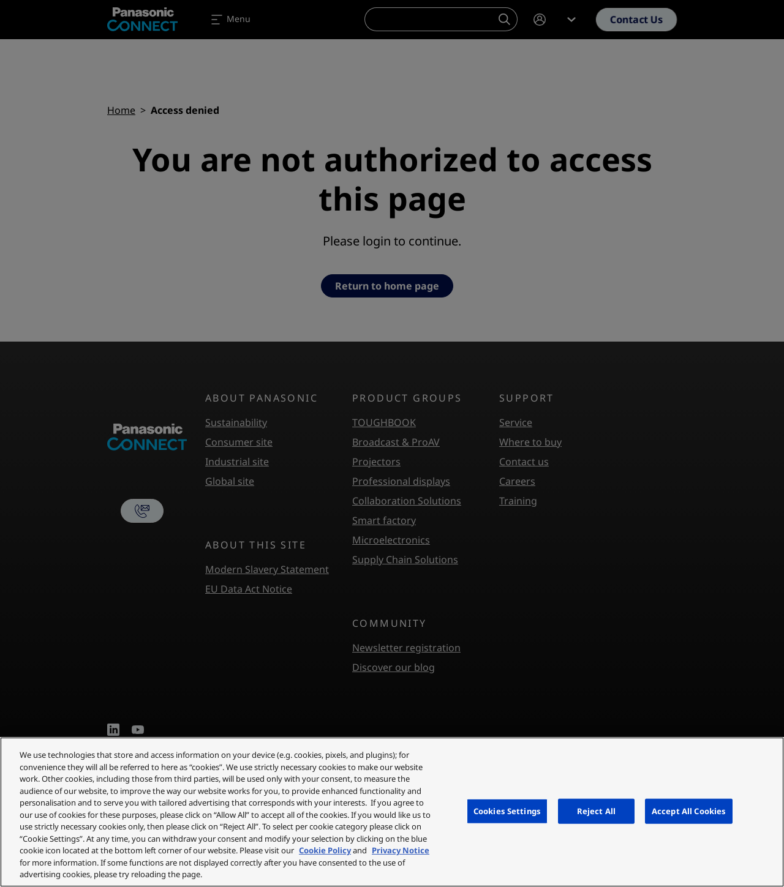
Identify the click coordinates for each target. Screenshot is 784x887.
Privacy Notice (400, 850)
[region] (392, 812)
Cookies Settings (507, 810)
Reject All (596, 810)
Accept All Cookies (689, 810)
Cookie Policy (325, 850)
